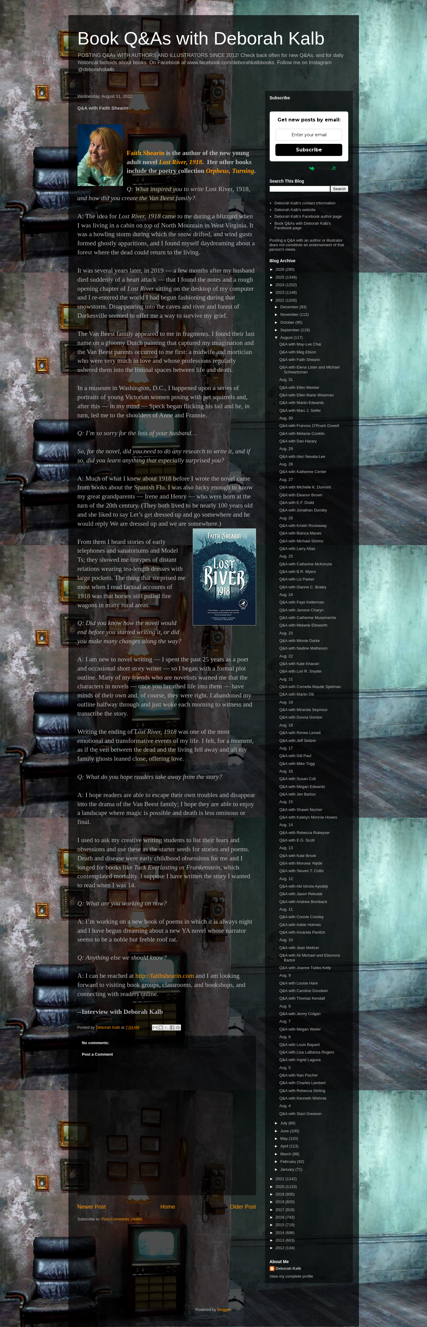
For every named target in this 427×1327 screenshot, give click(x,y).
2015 (281, 1225)
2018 (281, 1202)
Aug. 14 (286, 824)
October (287, 322)
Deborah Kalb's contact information (305, 203)
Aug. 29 (286, 448)
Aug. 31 (286, 379)
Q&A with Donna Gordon (300, 717)
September (290, 330)
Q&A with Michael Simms (301, 541)
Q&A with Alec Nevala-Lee (302, 456)
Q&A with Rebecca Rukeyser (304, 832)
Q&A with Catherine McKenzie (305, 564)
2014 (281, 1232)
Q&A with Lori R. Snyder (300, 671)
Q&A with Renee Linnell (300, 732)
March (286, 1154)
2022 (281, 300)
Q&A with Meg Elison (297, 352)
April (284, 1146)
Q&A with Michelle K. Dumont (305, 487)
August (287, 337)
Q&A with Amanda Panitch (302, 932)
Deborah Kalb (288, 1268)
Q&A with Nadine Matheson (303, 648)
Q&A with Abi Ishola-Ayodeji (303, 886)
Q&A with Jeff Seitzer (297, 740)
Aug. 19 (286, 702)
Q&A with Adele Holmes (300, 924)
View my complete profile (291, 1276)
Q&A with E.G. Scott (296, 840)
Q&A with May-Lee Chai (300, 344)
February (288, 1161)
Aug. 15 (286, 801)
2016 (281, 1217)
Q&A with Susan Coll (297, 778)
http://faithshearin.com (164, 975)
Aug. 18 (286, 725)
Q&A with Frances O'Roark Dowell (309, 425)
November (290, 314)
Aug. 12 (286, 878)
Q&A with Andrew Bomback (303, 901)
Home (167, 1207)
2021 (281, 1178)
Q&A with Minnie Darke (299, 640)
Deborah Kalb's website (295, 209)
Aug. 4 (285, 1106)
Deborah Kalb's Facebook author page (308, 216)
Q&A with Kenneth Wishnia (302, 1098)
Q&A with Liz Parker (296, 579)
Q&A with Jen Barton (297, 794)
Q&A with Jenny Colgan (300, 1013)
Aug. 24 (286, 594)
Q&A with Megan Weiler (300, 1029)
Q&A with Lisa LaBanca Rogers (306, 1052)
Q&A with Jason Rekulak (300, 894)
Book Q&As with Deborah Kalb (201, 38)
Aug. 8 (285, 1006)
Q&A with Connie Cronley (301, 917)
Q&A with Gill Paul (295, 755)
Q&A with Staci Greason (300, 1113)
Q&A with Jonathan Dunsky (303, 510)
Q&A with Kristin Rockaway (303, 525)
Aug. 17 (286, 748)
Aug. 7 (285, 1021)
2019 (281, 1194)
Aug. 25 (286, 556)
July (284, 1123)
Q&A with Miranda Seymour (303, 709)
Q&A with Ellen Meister (299, 387)
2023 (281, 292)
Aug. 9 (285, 975)
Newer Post (91, 1207)
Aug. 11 (286, 909)
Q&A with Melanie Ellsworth (303, 625)
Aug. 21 (286, 679)
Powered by (309, 168)
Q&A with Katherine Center (302, 471)
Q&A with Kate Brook (297, 855)
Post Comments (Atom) (121, 1219)
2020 (281, 1186)
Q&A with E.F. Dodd (296, 502)
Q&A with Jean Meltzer (299, 947)
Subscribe (309, 150)
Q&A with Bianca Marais (300, 533)
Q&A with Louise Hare (298, 983)
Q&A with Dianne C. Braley (302, 587)
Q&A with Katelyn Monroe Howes (308, 817)
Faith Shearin (146, 153)
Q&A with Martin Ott (296, 694)
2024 (281, 285)
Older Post (243, 1207)
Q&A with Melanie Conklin (302, 433)
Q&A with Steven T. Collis (301, 871)
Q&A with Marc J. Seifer (300, 410)
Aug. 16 (286, 771)
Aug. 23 (286, 633)
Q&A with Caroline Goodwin (303, 990)
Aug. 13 (286, 848)
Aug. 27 (286, 479)
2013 (281, 1240)
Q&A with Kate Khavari (299, 663)
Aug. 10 (286, 940)
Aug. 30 (286, 418)
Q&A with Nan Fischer (298, 1075)
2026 (281, 269)
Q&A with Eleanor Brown (300, 495)
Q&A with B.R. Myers (297, 571)
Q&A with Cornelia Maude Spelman (310, 686)
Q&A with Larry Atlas (297, 548)
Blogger (224, 1309)
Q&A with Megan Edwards (302, 786)
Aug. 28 (286, 464)
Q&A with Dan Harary (298, 441)
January (287, 1169)
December (290, 307)
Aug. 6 (285, 1036)
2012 (281, 1248)
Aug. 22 (286, 656)
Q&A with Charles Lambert (302, 1082)
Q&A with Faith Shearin (299, 359)
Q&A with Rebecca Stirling (302, 1090)
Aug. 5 (285, 1067)
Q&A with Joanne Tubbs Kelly (305, 967)
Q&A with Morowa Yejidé (300, 863)
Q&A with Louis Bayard (299, 1044)
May (284, 1138)
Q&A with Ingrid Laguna (300, 1059)
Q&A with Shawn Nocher (300, 809)
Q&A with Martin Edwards (301, 402)
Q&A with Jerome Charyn (301, 610)
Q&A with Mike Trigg (297, 763)
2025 (281, 277)
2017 (281, 1209)
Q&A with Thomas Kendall (302, 998)
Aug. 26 (286, 518)
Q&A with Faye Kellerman (301, 602)
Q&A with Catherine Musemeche (307, 617)
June (285, 1131)
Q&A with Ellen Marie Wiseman (306, 395)
